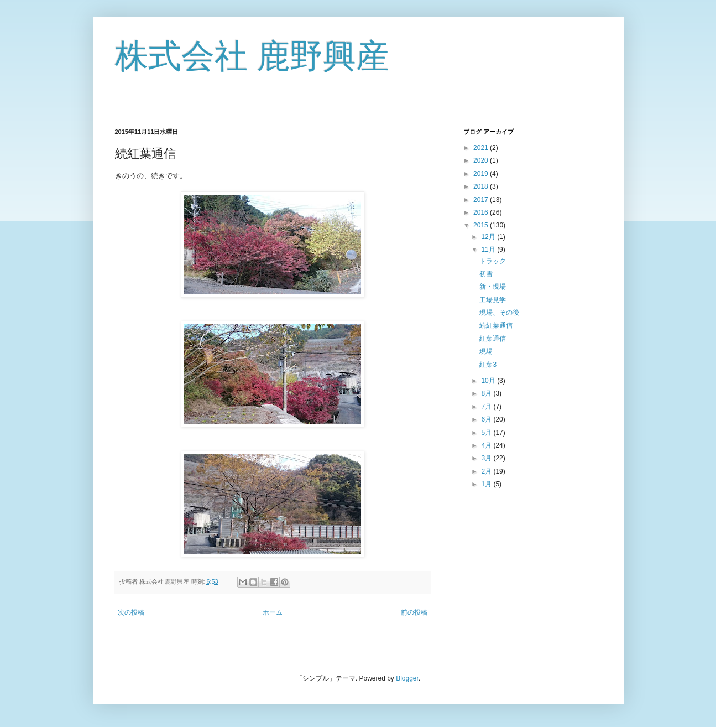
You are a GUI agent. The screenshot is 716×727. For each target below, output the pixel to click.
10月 (489, 381)
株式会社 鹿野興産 (252, 56)
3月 (487, 458)
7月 (487, 407)
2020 (481, 160)
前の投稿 (414, 612)
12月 (489, 237)
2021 (481, 148)
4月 (487, 445)
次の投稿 (131, 612)
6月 (487, 419)
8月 (487, 393)
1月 (487, 484)
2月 (487, 471)
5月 (487, 433)
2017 (481, 200)
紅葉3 (488, 364)
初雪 (486, 274)
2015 (481, 225)
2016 (481, 212)
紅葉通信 (492, 338)
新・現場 (492, 286)
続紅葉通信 (496, 325)
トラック (492, 261)
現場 (486, 351)
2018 (481, 186)
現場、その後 (499, 312)
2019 (481, 174)
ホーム (273, 612)
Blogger (407, 678)
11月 (489, 249)
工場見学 (492, 300)
